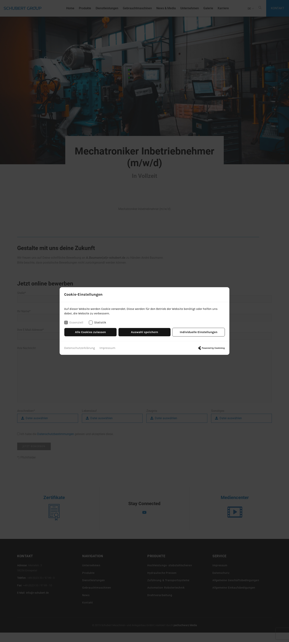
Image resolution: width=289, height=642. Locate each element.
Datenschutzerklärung (79, 348)
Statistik (97, 322)
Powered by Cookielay (211, 348)
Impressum (107, 348)
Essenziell (73, 322)
